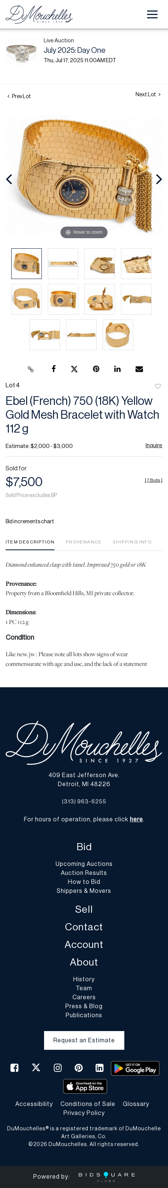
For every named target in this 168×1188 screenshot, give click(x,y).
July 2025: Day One (74, 50)
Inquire (154, 445)
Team (84, 988)
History (84, 979)
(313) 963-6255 (84, 801)
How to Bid (84, 882)
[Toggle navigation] (152, 14)
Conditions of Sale (87, 1104)
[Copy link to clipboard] (31, 369)
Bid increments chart (30, 521)
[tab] (30, 544)
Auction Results (84, 873)
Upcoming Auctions (84, 864)
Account (84, 945)
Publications (84, 1015)
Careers (84, 997)
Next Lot (148, 94)
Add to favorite (157, 387)
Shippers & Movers (84, 891)
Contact (84, 927)
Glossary (136, 1104)
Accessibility (34, 1104)
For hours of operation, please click (83, 819)
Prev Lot (19, 96)
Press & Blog (84, 1006)
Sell (84, 909)
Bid (84, 847)
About (84, 962)
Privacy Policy (84, 1113)
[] (153, 480)
